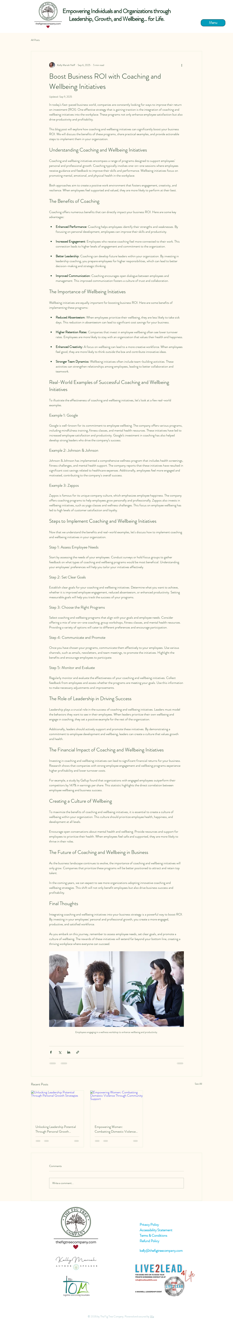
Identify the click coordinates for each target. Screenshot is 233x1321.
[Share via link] (77, 1052)
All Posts (35, 40)
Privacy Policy (149, 1224)
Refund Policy (149, 1241)
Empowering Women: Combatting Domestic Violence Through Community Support (115, 1129)
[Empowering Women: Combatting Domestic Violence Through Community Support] (116, 1105)
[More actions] (181, 65)
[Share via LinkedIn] (68, 1052)
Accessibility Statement (156, 1230)
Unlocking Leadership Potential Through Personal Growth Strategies (55, 1129)
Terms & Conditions (153, 1235)
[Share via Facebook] (51, 1052)
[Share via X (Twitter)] (60, 1052)
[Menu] (213, 22)
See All (198, 1084)
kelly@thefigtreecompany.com (161, 1250)
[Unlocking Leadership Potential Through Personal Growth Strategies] (57, 1105)
